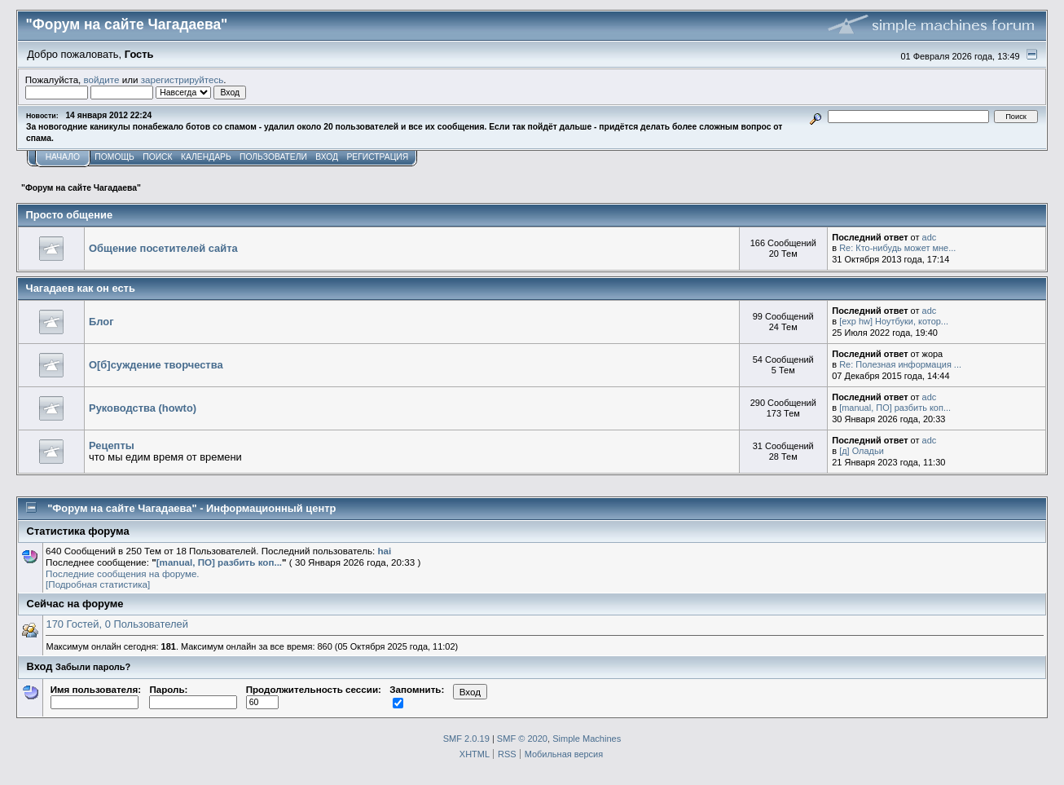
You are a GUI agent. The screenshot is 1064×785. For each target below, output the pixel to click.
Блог (101, 321)
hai (384, 550)
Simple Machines (586, 738)
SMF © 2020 (522, 738)
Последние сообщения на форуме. (122, 573)
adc (929, 237)
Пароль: (193, 695)
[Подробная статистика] (98, 584)
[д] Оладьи (861, 451)
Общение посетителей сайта (163, 248)
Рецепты (111, 445)
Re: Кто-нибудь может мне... (897, 248)
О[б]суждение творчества (156, 365)
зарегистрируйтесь (182, 79)
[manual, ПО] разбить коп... (895, 407)
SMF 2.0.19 (466, 738)
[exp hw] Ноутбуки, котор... (893, 321)
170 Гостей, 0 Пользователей (116, 624)
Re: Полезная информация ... (900, 364)
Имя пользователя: (96, 695)
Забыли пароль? (92, 667)
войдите (102, 79)
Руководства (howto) (142, 408)
